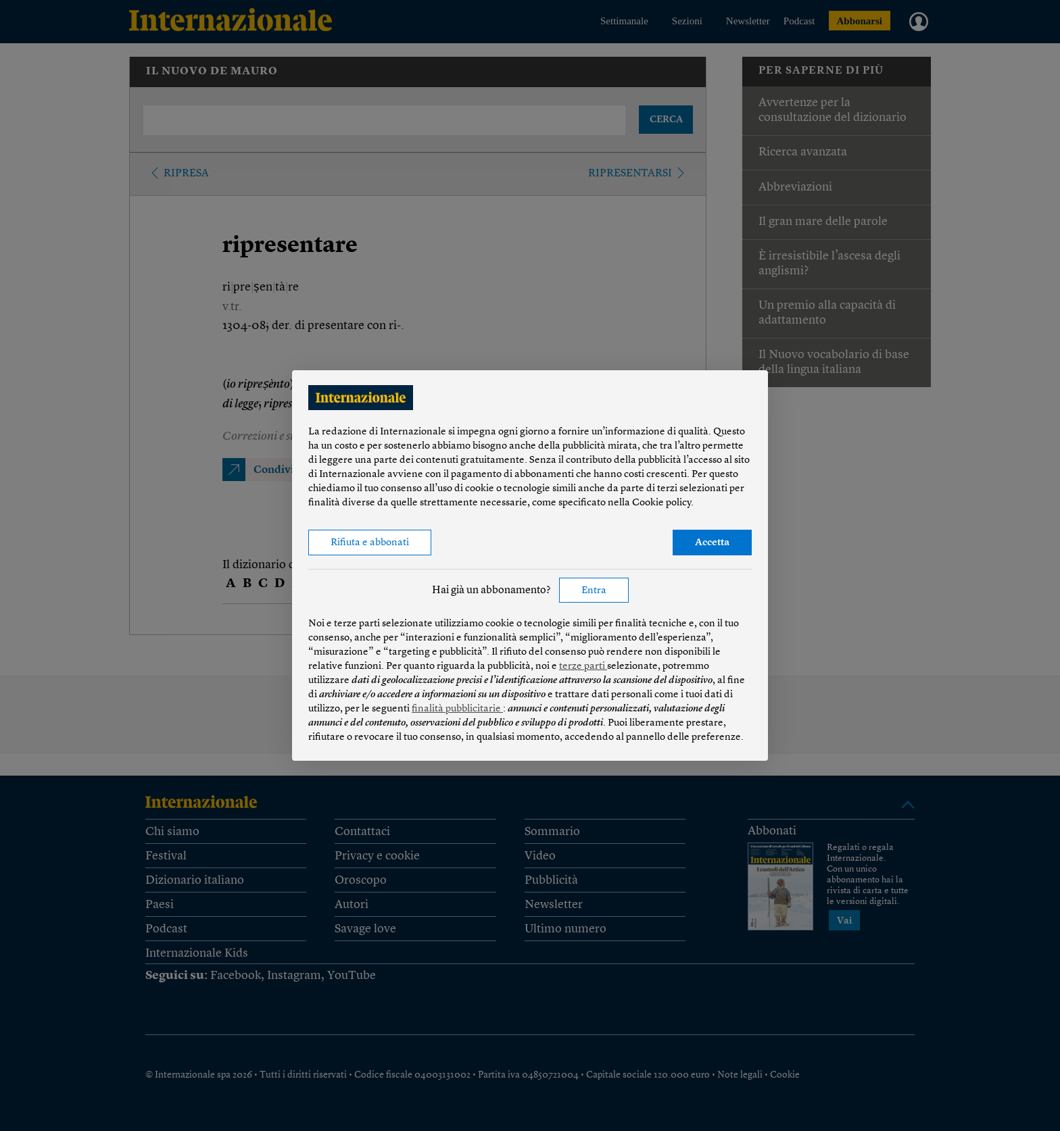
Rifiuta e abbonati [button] (370, 543)
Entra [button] (593, 591)
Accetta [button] (712, 543)
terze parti (583, 666)
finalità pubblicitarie (457, 709)
